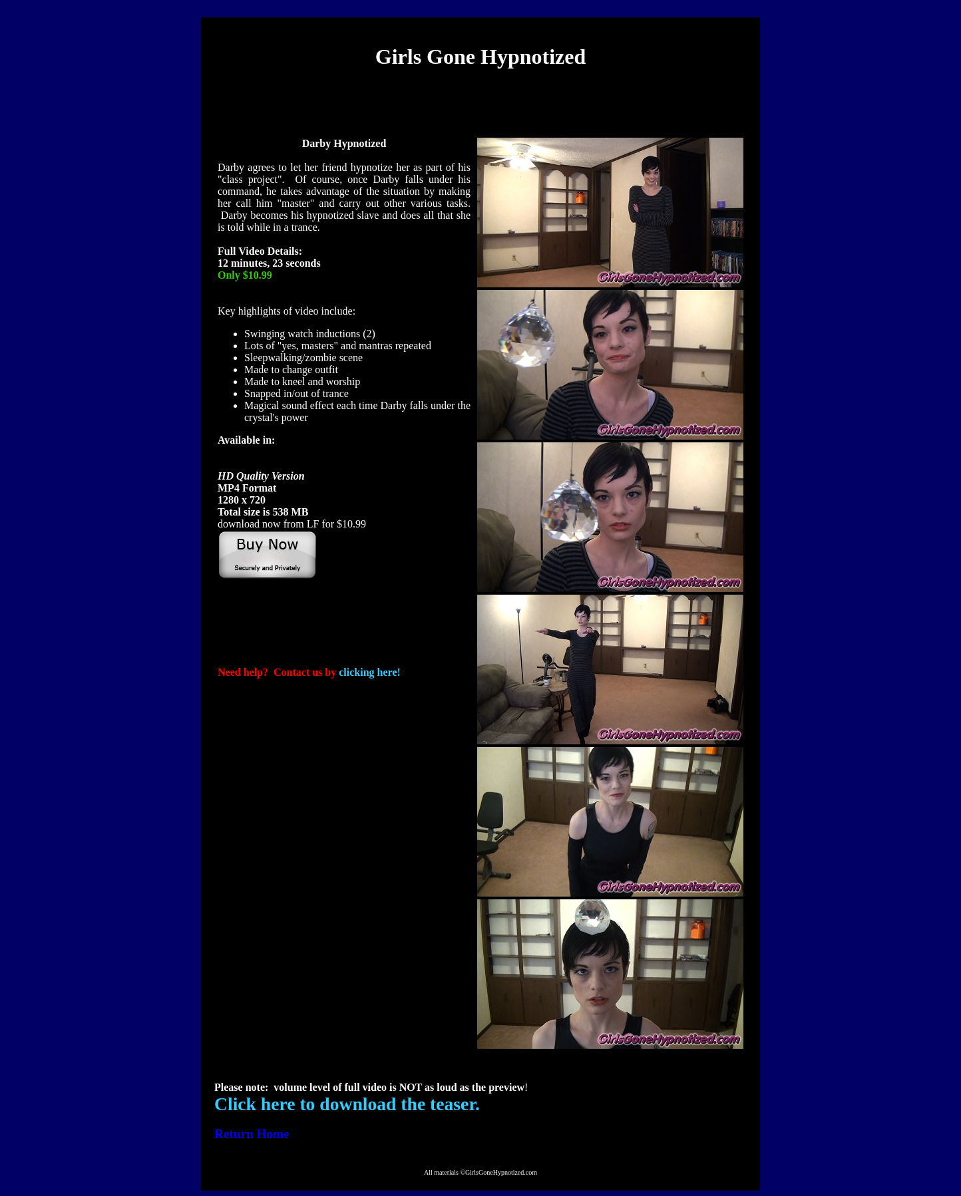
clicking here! (370, 672)
